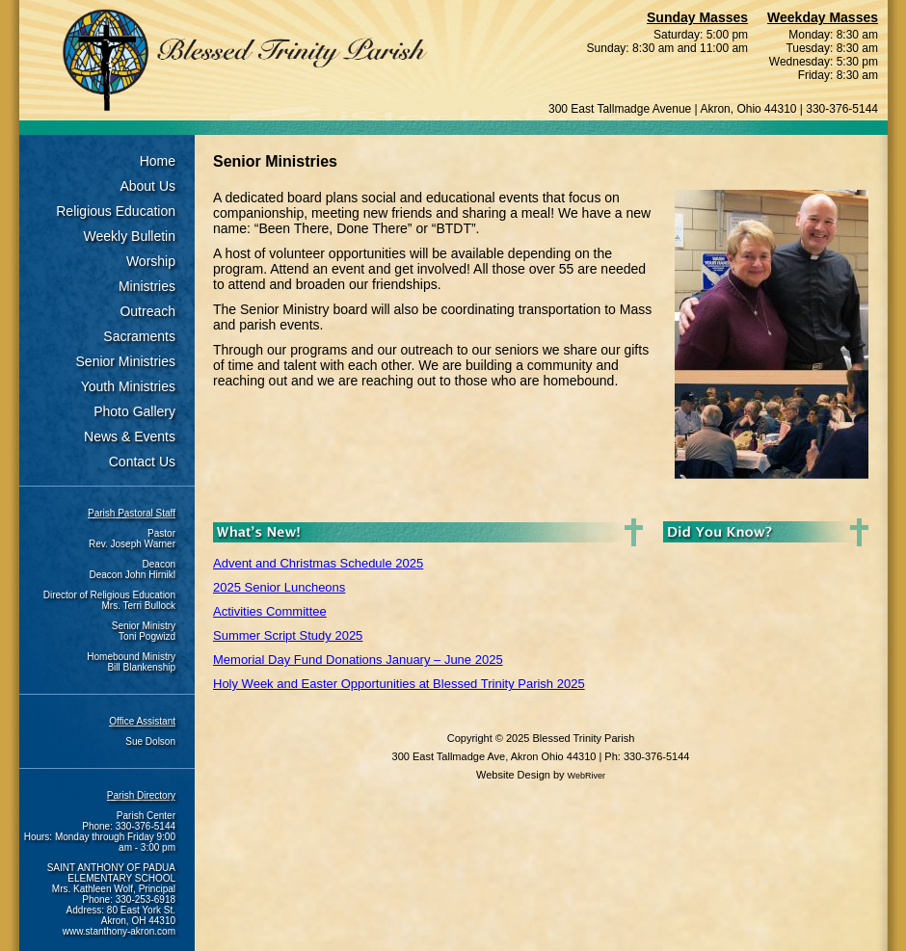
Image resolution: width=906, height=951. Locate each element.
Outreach (147, 311)
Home (157, 161)
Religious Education (115, 211)
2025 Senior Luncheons (279, 587)
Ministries (147, 286)
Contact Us (142, 461)
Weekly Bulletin (129, 236)
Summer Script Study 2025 (287, 635)
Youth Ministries (128, 386)
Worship (150, 261)
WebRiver (586, 775)
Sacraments (139, 336)
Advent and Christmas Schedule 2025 (318, 563)
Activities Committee (270, 611)
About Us (147, 186)
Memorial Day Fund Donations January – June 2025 (358, 659)
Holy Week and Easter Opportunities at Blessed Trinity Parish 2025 (399, 683)
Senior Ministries (125, 361)
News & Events (129, 436)
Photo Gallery (134, 411)
